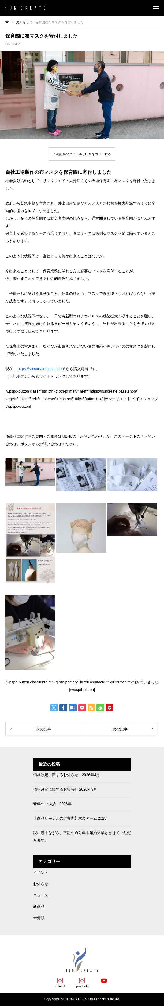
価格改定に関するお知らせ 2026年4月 (66, 775)
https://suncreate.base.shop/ (41, 369)
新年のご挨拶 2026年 (52, 804)
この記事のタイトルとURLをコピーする (82, 154)
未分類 (38, 917)
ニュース (40, 895)
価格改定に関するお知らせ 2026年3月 (65, 789)
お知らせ (40, 884)
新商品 (38, 906)
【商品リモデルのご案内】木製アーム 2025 (69, 818)
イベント (40, 872)
